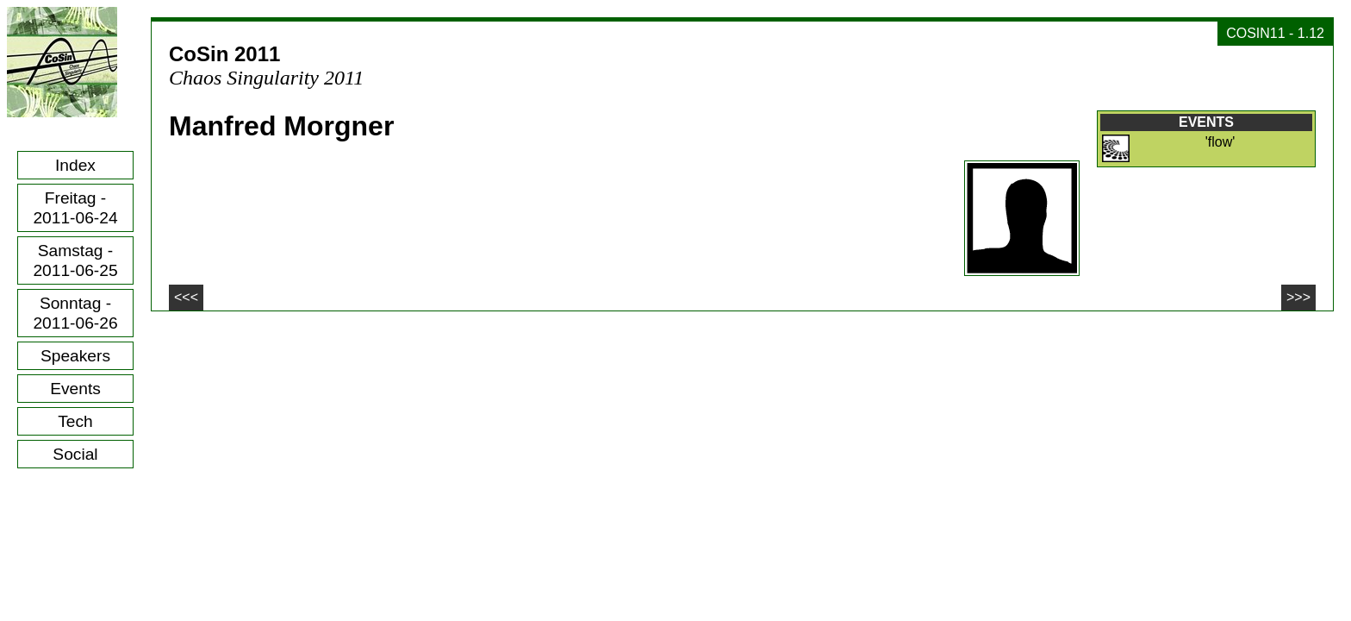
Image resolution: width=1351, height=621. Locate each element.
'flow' (1220, 142)
